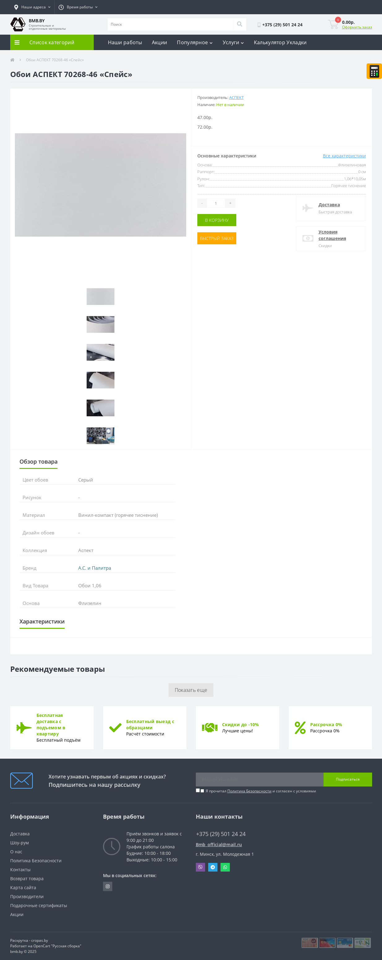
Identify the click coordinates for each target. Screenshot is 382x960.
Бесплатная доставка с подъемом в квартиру (51, 724)
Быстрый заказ (217, 238)
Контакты (20, 869)
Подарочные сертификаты (38, 905)
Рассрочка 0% (326, 724)
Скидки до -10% (240, 724)
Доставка (329, 205)
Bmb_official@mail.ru (219, 844)
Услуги (233, 42)
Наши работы (125, 42)
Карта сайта (23, 887)
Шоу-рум (19, 843)
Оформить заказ (357, 27)
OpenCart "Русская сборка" (57, 946)
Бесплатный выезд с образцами (150, 724)
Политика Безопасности (249, 791)
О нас (16, 852)
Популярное (194, 42)
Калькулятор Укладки (280, 42)
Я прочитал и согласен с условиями (261, 791)
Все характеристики (344, 156)
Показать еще (191, 690)
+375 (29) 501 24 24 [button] (221, 834)
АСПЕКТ (236, 97)
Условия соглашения (332, 235)
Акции (159, 42)
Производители (27, 896)
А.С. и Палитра (94, 568)
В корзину (217, 220)
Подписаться (348, 779)
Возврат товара (27, 878)
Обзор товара (38, 461)
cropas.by (39, 940)
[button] (32, 7)
